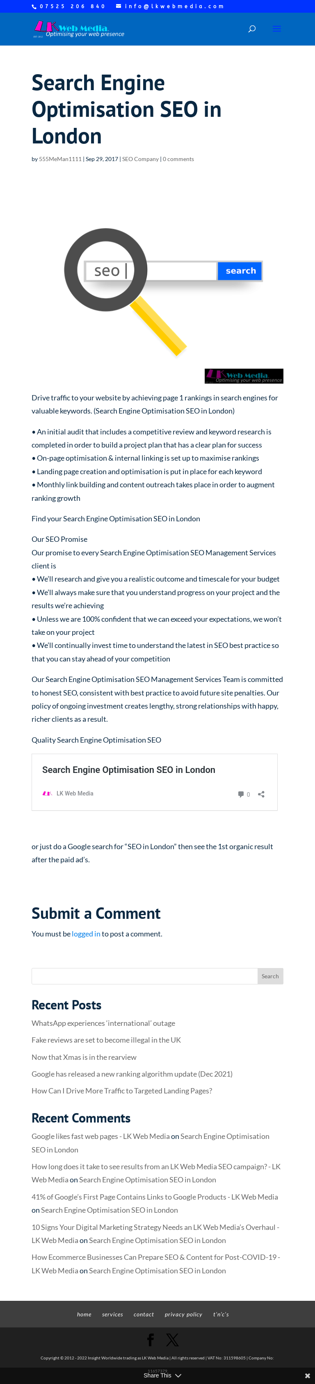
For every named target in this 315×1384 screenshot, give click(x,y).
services (112, 1314)
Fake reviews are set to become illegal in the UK (106, 1039)
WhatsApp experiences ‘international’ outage (103, 1022)
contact (144, 1314)
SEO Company (140, 158)
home (84, 1314)
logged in (86, 933)
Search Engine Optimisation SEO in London (147, 1179)
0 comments (178, 158)
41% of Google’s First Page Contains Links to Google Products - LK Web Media (155, 1196)
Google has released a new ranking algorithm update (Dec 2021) (132, 1073)
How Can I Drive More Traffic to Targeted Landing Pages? (122, 1090)
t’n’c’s (221, 1314)
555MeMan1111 (60, 158)
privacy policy (184, 1314)
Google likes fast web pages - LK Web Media (101, 1136)
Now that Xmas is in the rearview (84, 1056)
